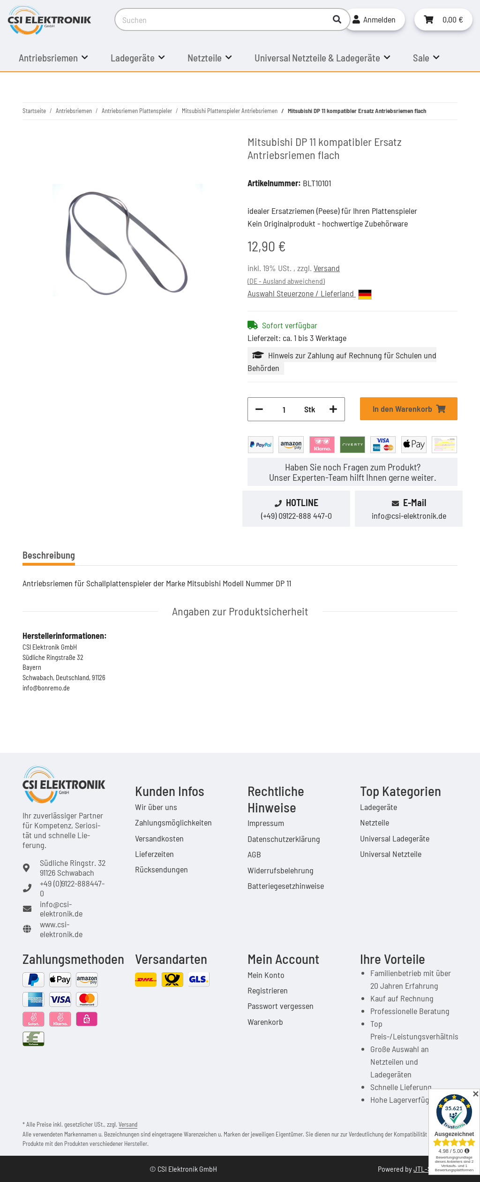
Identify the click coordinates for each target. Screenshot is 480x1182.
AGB (254, 854)
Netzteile (374, 822)
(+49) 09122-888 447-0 (296, 515)
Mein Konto (266, 975)
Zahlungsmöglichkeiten (173, 822)
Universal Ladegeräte (394, 838)
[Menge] (284, 409)
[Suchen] (219, 19)
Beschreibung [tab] (48, 555)
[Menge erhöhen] (333, 409)
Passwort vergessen (281, 1005)
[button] (374, 19)
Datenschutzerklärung (284, 838)
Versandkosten (159, 838)
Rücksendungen (161, 869)
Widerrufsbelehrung (281, 870)
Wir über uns (156, 807)
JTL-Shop (427, 1168)
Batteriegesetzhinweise (286, 885)
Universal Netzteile (390, 854)
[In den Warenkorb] (409, 408)
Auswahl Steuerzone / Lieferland (310, 293)
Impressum (266, 823)
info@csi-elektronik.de (409, 515)
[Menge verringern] (259, 409)
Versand (327, 268)
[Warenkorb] (443, 19)
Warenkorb (265, 1021)
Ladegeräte (378, 807)
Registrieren (268, 990)
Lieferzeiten (154, 854)
